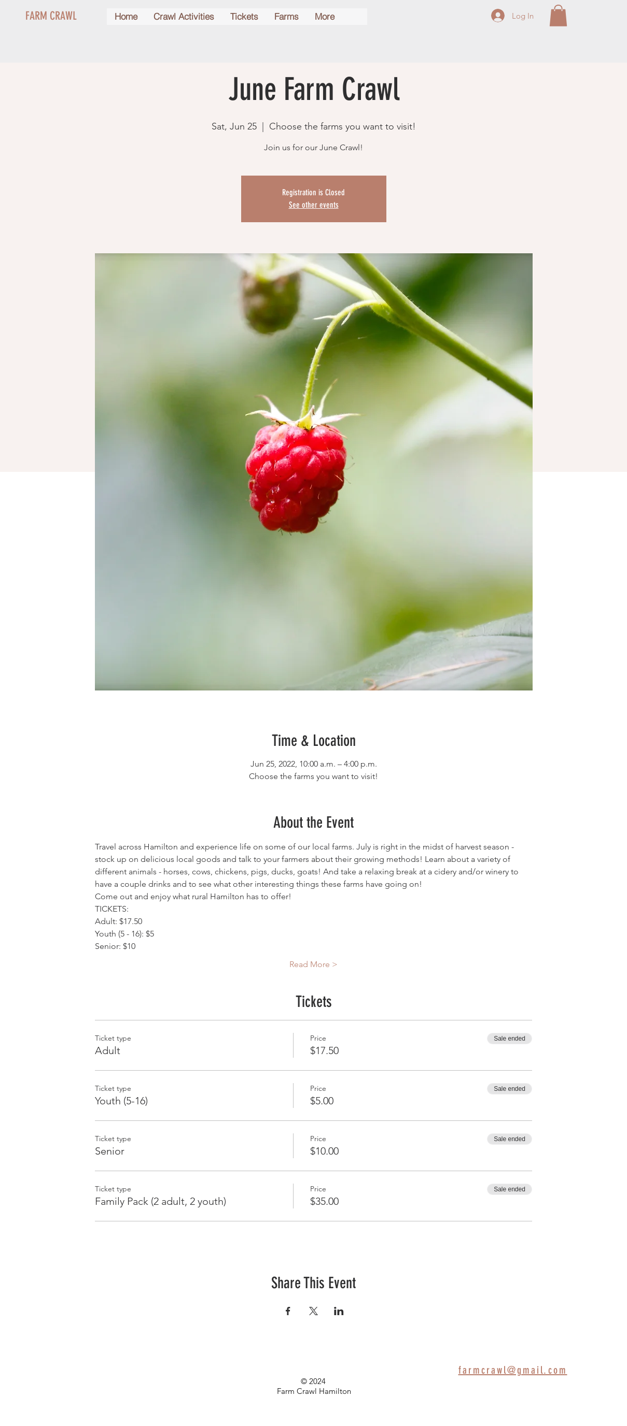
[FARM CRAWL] (63, 16)
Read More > (313, 964)
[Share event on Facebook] (288, 1311)
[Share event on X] (313, 1311)
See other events (314, 205)
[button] (558, 15)
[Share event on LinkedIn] (339, 1311)
